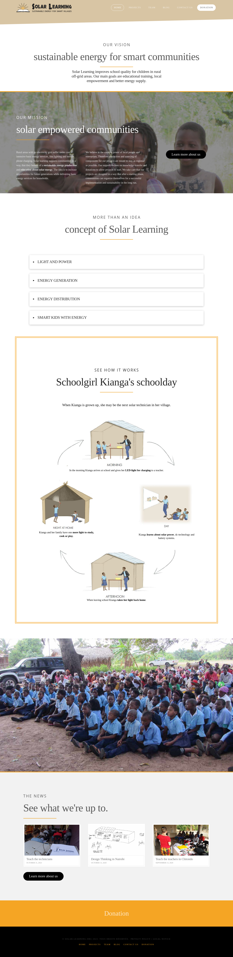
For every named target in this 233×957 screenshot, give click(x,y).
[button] (116, 262)
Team (107, 944)
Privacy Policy (140, 939)
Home (82, 944)
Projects (95, 944)
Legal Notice (162, 939)
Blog (117, 944)
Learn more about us (186, 154)
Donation (148, 944)
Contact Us (131, 944)
